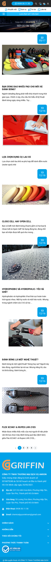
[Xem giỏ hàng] (44, 3)
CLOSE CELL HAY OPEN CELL (16, 221)
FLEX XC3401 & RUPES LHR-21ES (19, 427)
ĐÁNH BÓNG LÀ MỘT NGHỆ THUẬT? (20, 359)
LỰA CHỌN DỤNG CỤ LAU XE (16, 157)
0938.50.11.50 (22, 509)
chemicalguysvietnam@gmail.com (26, 514)
